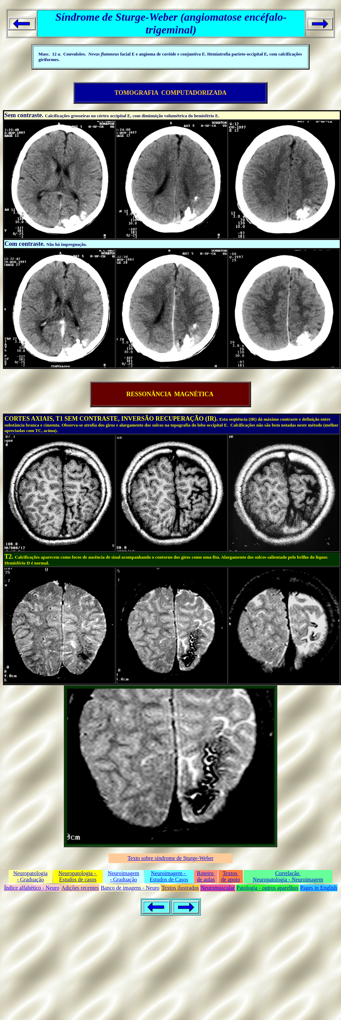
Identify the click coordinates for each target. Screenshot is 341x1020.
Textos (230, 873)
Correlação (288, 873)
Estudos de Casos (169, 879)
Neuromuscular (218, 888)
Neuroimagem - (169, 873)
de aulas (206, 879)
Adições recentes (80, 888)
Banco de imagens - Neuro (130, 888)
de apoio (230, 879)
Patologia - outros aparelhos (267, 888)
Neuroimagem (124, 873)
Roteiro (206, 873)
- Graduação (30, 879)
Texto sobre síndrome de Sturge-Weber (170, 858)
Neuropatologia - (77, 873)
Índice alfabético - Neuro (31, 888)
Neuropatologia (30, 873)
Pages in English (318, 888)
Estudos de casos (77, 879)
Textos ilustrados (180, 888)
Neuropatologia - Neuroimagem (288, 879)
